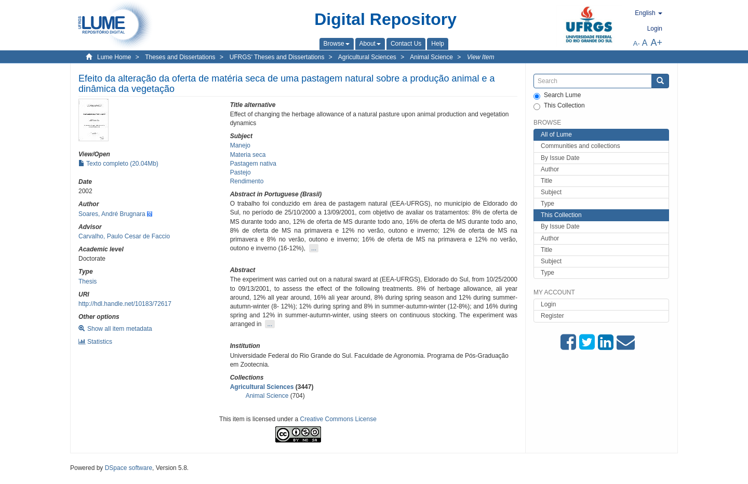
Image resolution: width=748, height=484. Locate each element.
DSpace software (128, 468)
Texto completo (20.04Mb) (118, 163)
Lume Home (114, 57)
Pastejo (240, 172)
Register (552, 315)
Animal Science (431, 57)
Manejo (240, 145)
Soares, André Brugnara (111, 214)
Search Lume (557, 95)
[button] (337, 43)
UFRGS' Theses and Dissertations (277, 57)
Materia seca (248, 154)
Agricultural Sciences (367, 57)
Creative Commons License (338, 419)
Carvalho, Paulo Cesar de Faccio (124, 236)
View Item (480, 57)
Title (546, 180)
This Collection (559, 106)
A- (636, 43)
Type (547, 203)
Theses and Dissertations (180, 57)
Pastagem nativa (253, 163)
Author (550, 169)
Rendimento (247, 181)
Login (548, 304)
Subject (551, 192)
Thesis (87, 281)
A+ (656, 42)
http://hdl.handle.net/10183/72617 (124, 303)
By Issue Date (560, 158)
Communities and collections (580, 146)
